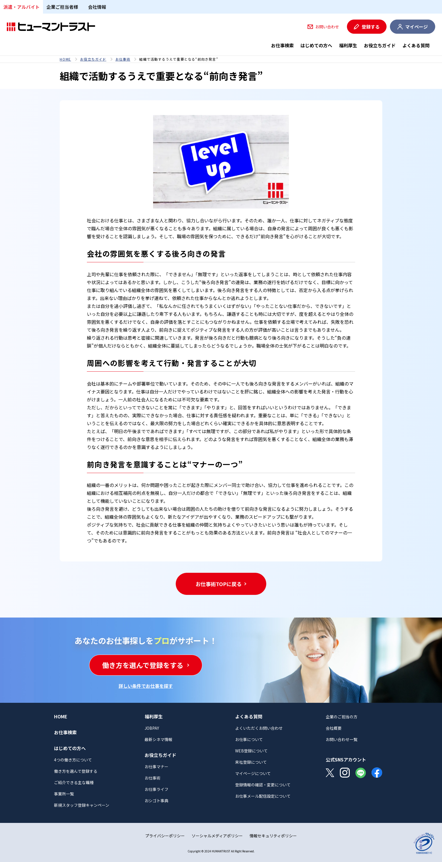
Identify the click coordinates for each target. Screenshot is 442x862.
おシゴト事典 (156, 800)
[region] (221, 59)
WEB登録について (251, 751)
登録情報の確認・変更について (263, 784)
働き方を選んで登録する (75, 771)
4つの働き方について (73, 760)
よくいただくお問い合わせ (259, 728)
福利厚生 (348, 45)
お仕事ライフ (156, 789)
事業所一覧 (64, 794)
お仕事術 (122, 59)
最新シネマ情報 (158, 739)
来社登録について (251, 762)
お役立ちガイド (380, 45)
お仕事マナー (156, 766)
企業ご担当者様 (62, 6)
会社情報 (97, 6)
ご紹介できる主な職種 (74, 782)
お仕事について (249, 739)
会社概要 (334, 728)
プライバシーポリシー (165, 835)
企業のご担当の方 (341, 717)
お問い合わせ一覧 (341, 739)
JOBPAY (152, 728)
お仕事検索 (282, 45)
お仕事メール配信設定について (263, 796)
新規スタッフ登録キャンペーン (81, 805)
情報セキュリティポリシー (273, 835)
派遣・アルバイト (21, 6)
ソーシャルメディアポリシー (217, 835)
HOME (65, 59)
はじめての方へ (316, 45)
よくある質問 (416, 45)
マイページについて (253, 773)
